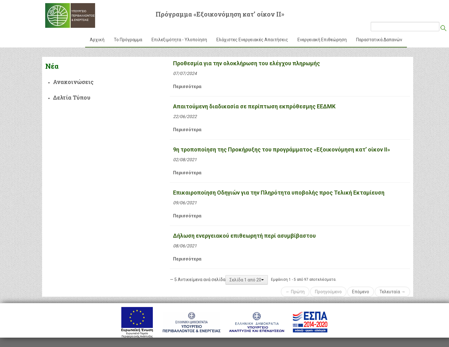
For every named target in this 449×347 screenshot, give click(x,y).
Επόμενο (360, 291)
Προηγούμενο (328, 291)
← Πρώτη (295, 291)
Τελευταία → (392, 291)
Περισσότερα (187, 86)
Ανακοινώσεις (73, 82)
